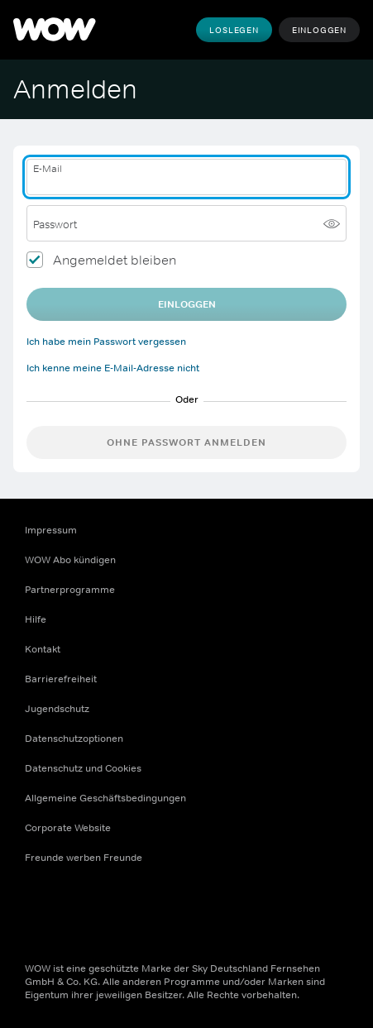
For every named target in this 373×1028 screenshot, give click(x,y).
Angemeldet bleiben (114, 259)
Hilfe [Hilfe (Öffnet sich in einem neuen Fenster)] (35, 619)
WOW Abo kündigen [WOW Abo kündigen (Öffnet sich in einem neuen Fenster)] (70, 560)
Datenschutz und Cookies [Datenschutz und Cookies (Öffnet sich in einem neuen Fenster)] (83, 768)
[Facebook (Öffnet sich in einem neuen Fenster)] (38, 910)
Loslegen (233, 30)
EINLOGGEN (187, 304)
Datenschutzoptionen (74, 738)
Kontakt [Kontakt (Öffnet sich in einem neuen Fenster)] (42, 649)
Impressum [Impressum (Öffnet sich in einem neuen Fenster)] (51, 530)
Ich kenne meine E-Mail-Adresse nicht (112, 368)
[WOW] (54, 30)
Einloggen (319, 30)
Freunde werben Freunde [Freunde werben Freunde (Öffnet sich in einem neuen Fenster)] (83, 857)
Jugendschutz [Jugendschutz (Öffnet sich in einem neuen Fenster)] (57, 708)
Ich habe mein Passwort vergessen (106, 341)
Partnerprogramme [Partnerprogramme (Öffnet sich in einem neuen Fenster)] (70, 589)
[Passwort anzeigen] (331, 223)
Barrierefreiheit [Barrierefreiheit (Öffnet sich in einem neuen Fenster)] (61, 679)
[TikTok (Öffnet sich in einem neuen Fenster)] (167, 910)
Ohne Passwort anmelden (186, 442)
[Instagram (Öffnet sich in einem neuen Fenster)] (81, 910)
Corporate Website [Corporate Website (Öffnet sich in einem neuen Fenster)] (68, 827)
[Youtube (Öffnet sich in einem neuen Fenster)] (124, 910)
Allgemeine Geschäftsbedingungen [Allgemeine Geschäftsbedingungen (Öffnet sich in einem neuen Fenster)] (105, 798)
